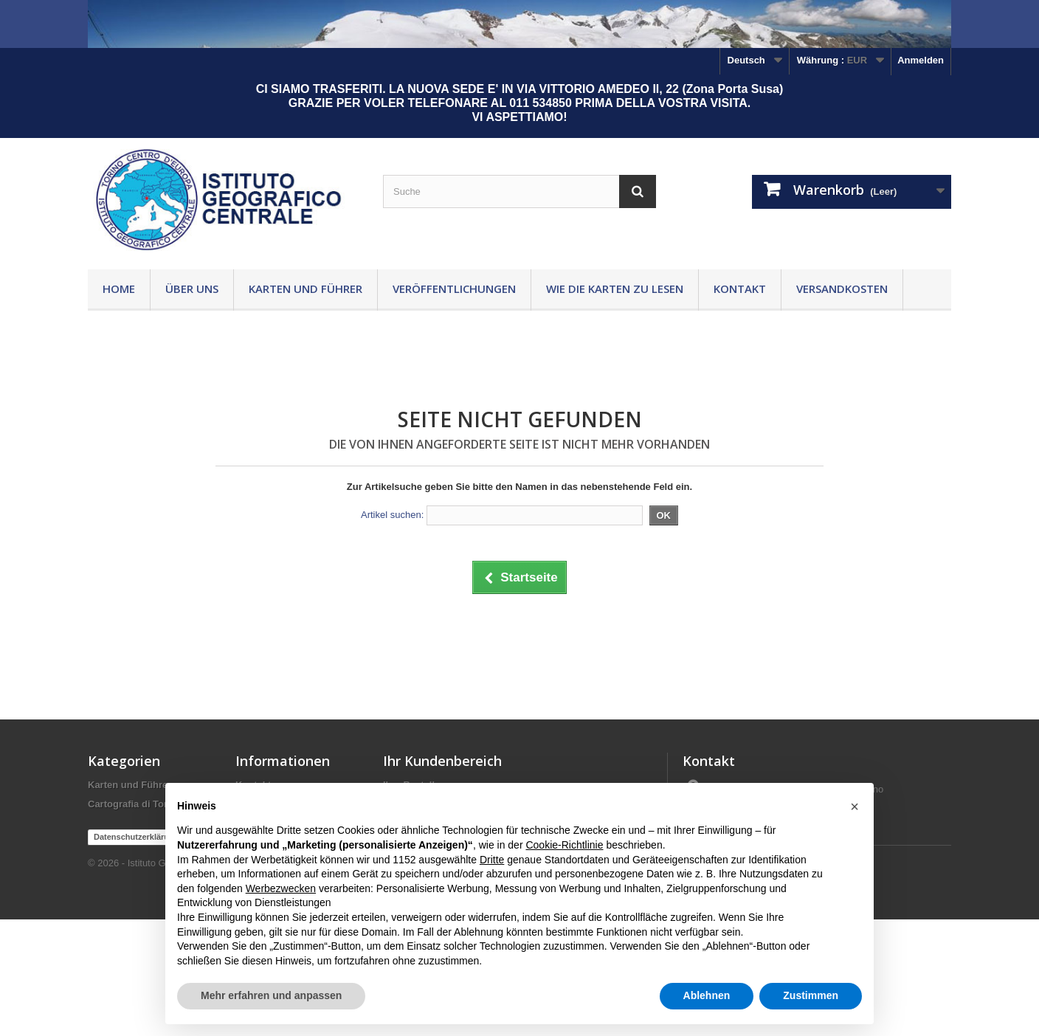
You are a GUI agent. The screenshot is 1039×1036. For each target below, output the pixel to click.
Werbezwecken (281, 888)
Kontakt (740, 288)
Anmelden (920, 60)
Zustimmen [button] (810, 995)
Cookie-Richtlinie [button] (564, 845)
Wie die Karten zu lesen (614, 288)
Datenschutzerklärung (136, 953)
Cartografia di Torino (135, 803)
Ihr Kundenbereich (442, 761)
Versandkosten (842, 288)
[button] (854, 806)
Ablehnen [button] (707, 995)
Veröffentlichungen (454, 288)
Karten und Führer (305, 288)
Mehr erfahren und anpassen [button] (271, 995)
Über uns (191, 288)
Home (119, 288)
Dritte (492, 860)
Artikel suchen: (392, 514)
